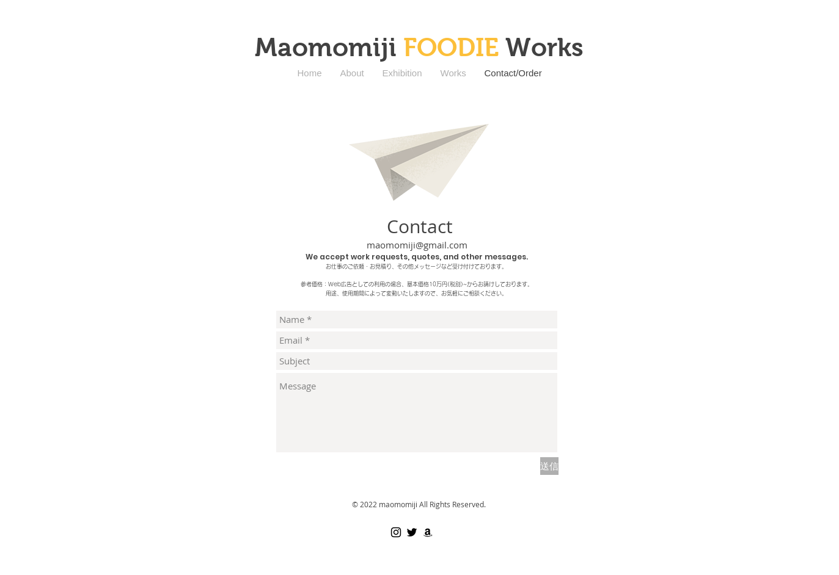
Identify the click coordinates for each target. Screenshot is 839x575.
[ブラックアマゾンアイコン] (427, 532)
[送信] (549, 466)
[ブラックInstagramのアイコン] (396, 532)
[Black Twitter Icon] (412, 532)
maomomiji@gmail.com (417, 245)
